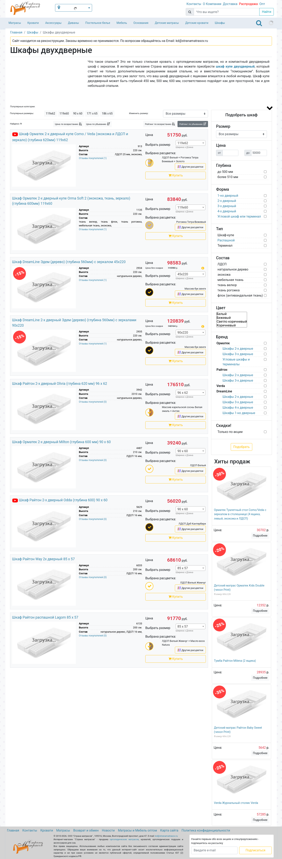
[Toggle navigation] (259, 23)
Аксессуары (53, 23)
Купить (175, 175)
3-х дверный (226, 206)
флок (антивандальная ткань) (240, 295)
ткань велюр (227, 285)
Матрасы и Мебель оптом (137, 830)
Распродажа (248, 4)
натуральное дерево (232, 269)
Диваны (73, 23)
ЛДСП (222, 264)
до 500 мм (225, 172)
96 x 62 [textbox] (182, 393)
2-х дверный (226, 201)
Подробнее (260, 535)
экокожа (224, 275)
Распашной (226, 240)
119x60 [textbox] (182, 207)
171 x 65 (92, 113)
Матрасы (15, 23)
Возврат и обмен (85, 830)
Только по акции (230, 432)
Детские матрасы (167, 23)
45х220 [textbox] (182, 274)
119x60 (64, 113)
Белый (232, 314)
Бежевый (232, 318)
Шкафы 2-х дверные (238, 348)
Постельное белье (97, 23)
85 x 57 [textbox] (182, 568)
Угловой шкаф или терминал (239, 216)
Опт (262, 4)
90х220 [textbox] (182, 332)
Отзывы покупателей (93, 158)
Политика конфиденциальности (206, 830)
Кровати (33, 23)
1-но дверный (227, 196)
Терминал (225, 245)
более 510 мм (227, 177)
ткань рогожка (228, 290)
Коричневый (232, 325)
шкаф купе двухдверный (235, 66)
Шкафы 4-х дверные (238, 407)
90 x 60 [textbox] (182, 451)
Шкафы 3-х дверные (238, 354)
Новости (108, 830)
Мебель (122, 23)
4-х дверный (226, 211)
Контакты (194, 4)
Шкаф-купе (225, 235)
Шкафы (220, 23)
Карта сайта (169, 830)
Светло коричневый (232, 321)
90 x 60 (77, 113)
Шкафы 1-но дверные (239, 413)
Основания (141, 23)
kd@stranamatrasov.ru (166, 836)
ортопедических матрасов (124, 839)
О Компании (212, 4)
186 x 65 (107, 113)
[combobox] (190, 143)
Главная (13, 830)
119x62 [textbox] (182, 143)
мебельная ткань (230, 280)
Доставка (230, 4)
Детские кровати (196, 23)
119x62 (50, 113)
